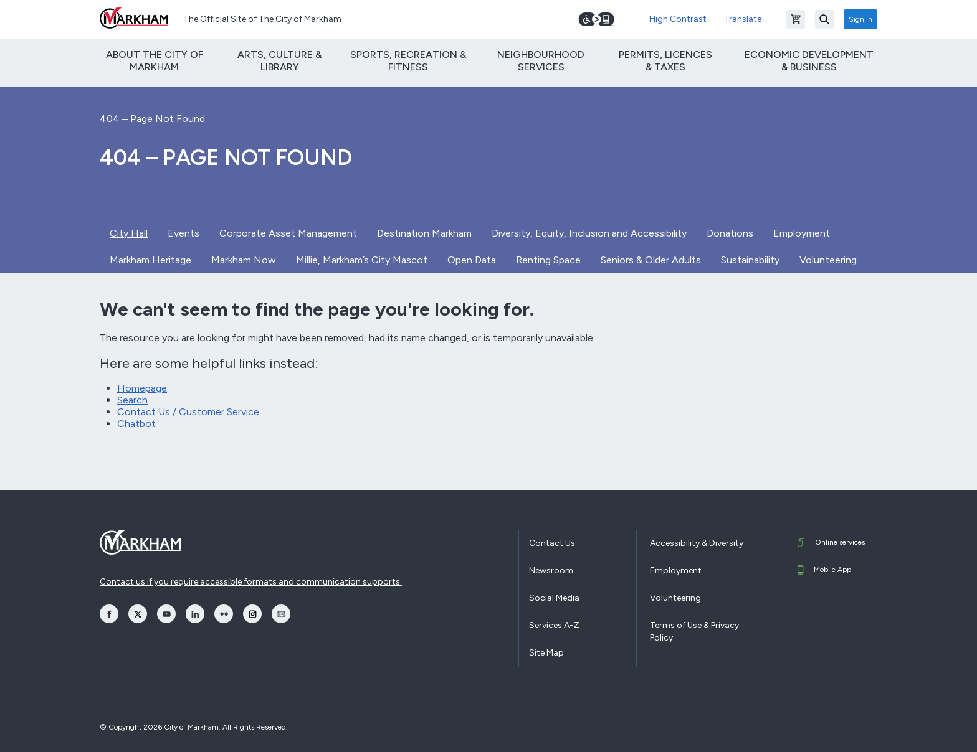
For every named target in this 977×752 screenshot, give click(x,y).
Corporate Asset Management (288, 233)
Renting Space (548, 260)
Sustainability (750, 260)
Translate (742, 19)
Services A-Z (554, 625)
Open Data (471, 260)
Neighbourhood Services (540, 60)
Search (132, 400)
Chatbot (136, 424)
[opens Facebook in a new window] (109, 613)
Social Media (554, 598)
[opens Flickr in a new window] (223, 613)
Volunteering (828, 260)
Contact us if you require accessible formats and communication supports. (251, 581)
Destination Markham (424, 233)
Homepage (142, 388)
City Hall (129, 233)
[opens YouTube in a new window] (166, 613)
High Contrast (678, 19)
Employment (801, 233)
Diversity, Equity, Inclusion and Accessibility (589, 233)
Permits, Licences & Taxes (665, 60)
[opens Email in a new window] (281, 613)
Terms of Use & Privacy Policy (694, 631)
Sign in (860, 19)
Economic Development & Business (809, 60)
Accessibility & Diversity (696, 543)
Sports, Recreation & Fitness (408, 60)
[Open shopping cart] (795, 19)
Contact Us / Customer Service (188, 412)
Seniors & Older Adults (651, 260)
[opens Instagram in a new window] (252, 613)
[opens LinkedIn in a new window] (195, 613)
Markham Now (243, 260)
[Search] (824, 19)
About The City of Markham (154, 60)
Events (183, 233)
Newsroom (551, 570)
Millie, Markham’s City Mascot (361, 260)
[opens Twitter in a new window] (137, 613)
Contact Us (552, 543)
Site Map (546, 652)
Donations (730, 233)
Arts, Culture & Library (279, 60)
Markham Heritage (150, 260)
